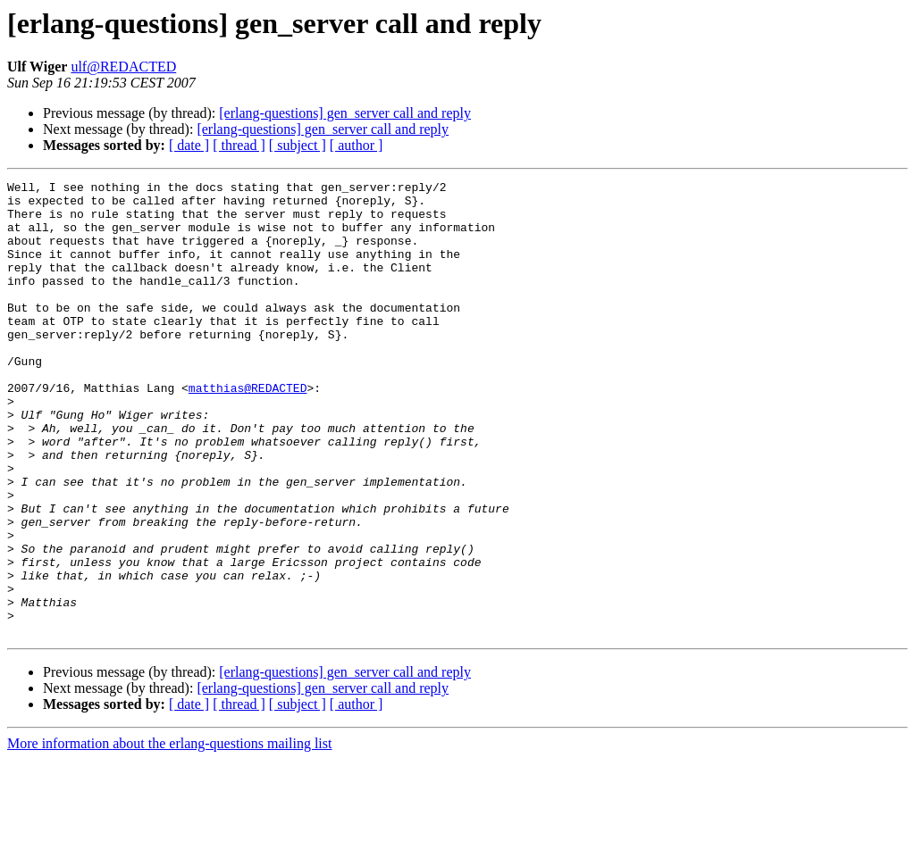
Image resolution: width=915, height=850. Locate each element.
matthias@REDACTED (248, 430)
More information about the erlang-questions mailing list (169, 834)
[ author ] (356, 145)
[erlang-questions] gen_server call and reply (345, 113)
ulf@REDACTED (123, 66)
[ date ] (189, 145)
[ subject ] (297, 145)
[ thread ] (239, 145)
